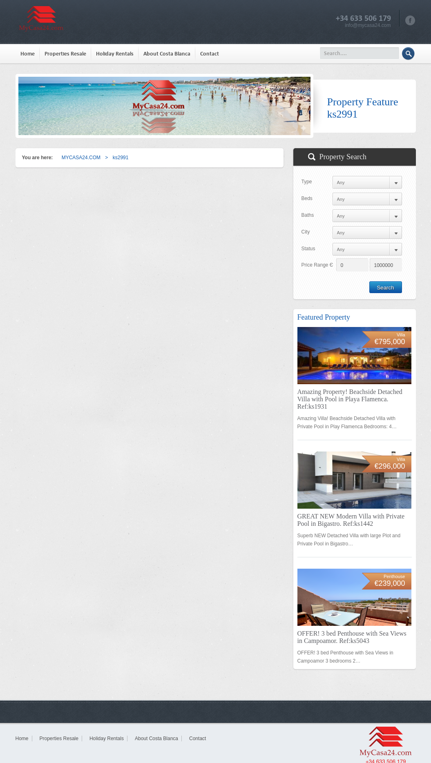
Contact (209, 54)
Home (27, 54)
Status (308, 248)
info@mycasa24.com (368, 25)
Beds (307, 198)
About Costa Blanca (166, 54)
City (305, 232)
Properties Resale (65, 54)
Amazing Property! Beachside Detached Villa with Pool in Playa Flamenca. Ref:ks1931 (349, 399)
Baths (307, 215)
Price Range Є (317, 265)
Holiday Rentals (115, 54)
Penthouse (394, 576)
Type (306, 182)
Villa (401, 334)
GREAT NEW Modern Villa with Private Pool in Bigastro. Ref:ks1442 (351, 520)
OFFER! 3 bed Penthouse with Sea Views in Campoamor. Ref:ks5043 (351, 637)
